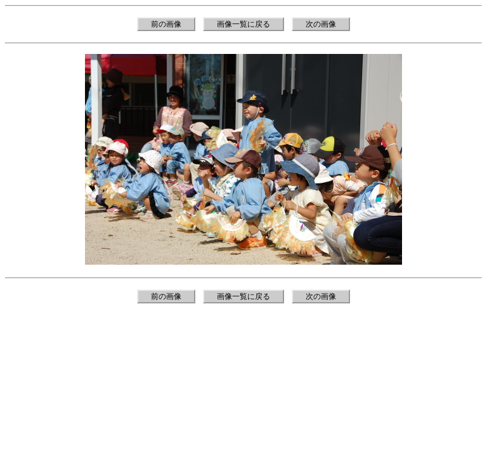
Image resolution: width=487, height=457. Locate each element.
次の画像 (321, 24)
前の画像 (166, 24)
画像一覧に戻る (243, 24)
